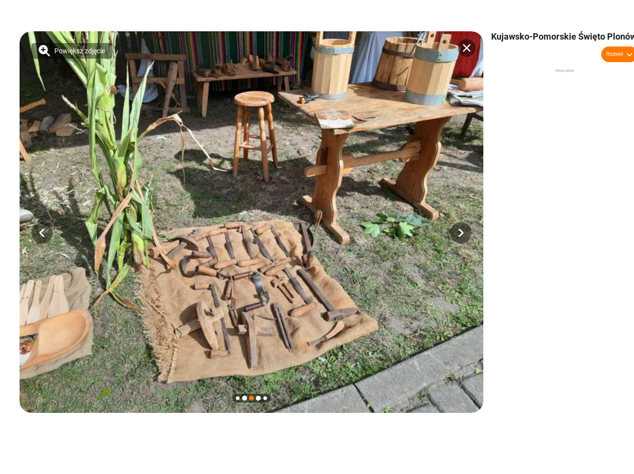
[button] (42, 233)
